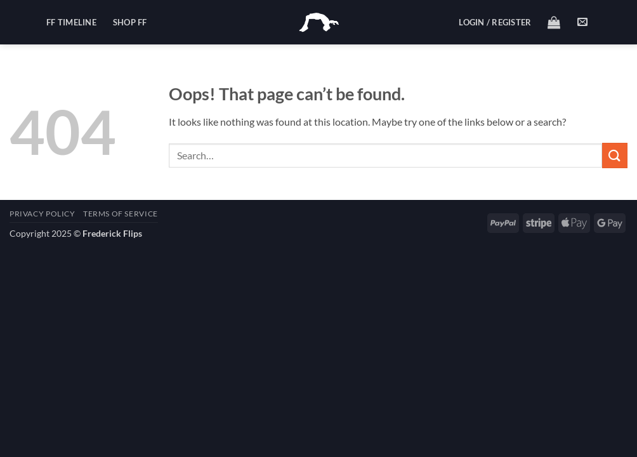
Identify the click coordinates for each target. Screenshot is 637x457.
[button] (495, 22)
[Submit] (614, 155)
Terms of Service (120, 213)
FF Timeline (71, 22)
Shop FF (130, 22)
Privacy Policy (43, 213)
